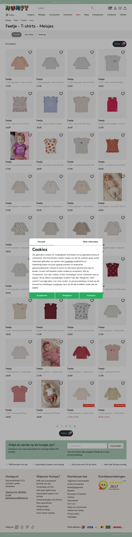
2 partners (68, 261)
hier (46, 281)
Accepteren (42, 295)
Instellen (91, 295)
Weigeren (67, 295)
